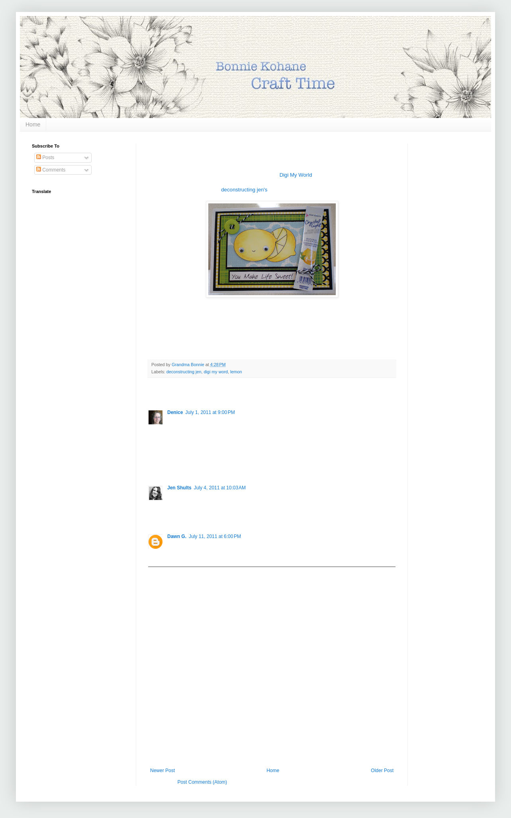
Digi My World (296, 175)
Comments (50, 170)
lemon (236, 371)
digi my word (216, 371)
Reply (173, 465)
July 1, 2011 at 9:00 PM (210, 412)
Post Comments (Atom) (202, 782)
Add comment (166, 573)
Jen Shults (179, 488)
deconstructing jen (184, 371)
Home (32, 124)
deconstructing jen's (244, 190)
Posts (45, 157)
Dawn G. (176, 536)
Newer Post (162, 770)
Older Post (382, 770)
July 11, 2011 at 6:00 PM (215, 536)
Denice (175, 412)
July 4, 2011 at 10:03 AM (220, 488)
